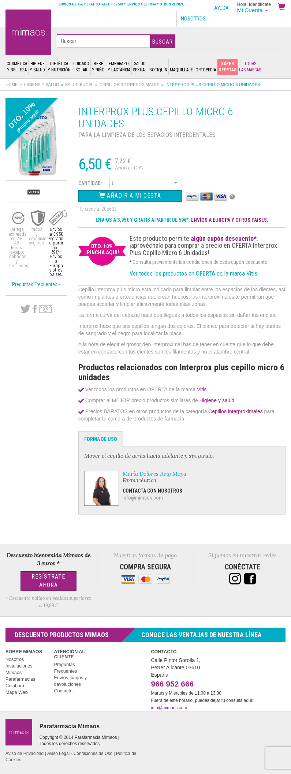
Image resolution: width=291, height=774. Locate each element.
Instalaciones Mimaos (19, 669)
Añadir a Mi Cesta (130, 195)
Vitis (201, 389)
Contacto (63, 690)
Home (11, 84)
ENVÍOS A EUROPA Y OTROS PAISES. (229, 220)
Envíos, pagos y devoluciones (70, 681)
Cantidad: (90, 183)
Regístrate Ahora (48, 580)
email (45, 309)
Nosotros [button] (193, 18)
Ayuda (221, 8)
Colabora (14, 685)
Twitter (25, 309)
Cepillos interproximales (130, 84)
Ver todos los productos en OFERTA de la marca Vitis (193, 273)
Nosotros (14, 659)
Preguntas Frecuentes (65, 668)
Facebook (35, 309)
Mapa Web (16, 692)
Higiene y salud (41, 84)
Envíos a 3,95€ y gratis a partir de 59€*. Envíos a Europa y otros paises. (121, 4)
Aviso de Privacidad (24, 753)
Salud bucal (79, 84)
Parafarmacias (20, 679)
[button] (283, 7)
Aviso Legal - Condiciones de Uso (79, 753)
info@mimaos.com (143, 498)
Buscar (162, 41)
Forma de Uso (100, 439)
